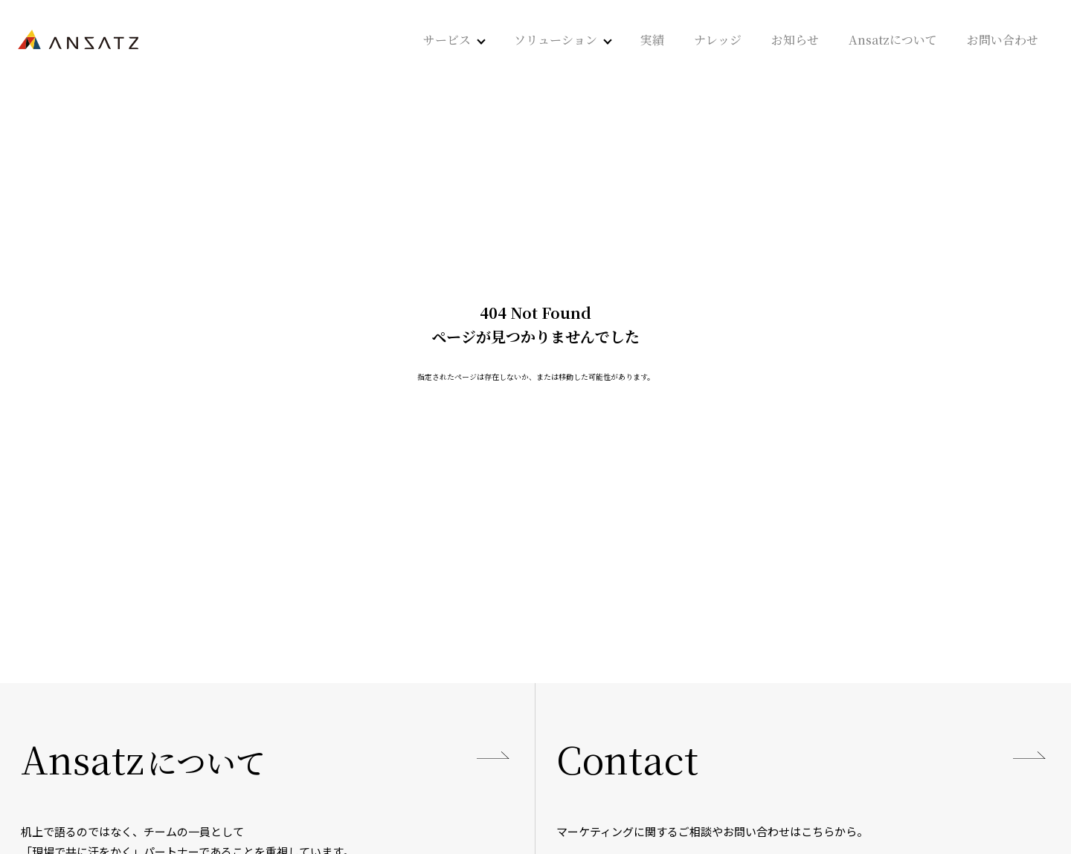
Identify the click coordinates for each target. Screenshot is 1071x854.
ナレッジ (718, 40)
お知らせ (795, 40)
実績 (652, 40)
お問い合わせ (1002, 40)
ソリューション (555, 40)
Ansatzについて (893, 40)
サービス (447, 40)
